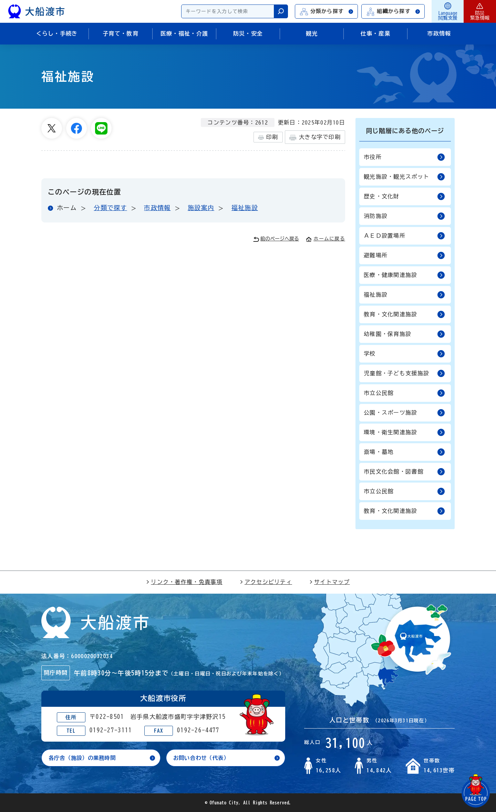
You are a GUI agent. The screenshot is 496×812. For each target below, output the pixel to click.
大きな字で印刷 (315, 137)
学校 (404, 353)
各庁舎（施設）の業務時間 (84, 758)
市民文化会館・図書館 (404, 471)
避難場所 (404, 255)
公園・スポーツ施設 (404, 412)
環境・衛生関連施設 (404, 432)
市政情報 (157, 208)
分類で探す (110, 208)
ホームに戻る (325, 238)
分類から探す (327, 12)
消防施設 (404, 216)
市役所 (404, 157)
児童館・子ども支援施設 (404, 373)
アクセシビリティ (266, 582)
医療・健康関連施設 (404, 275)
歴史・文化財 (404, 196)
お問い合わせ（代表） (203, 758)
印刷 (268, 137)
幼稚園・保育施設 (404, 334)
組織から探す (393, 12)
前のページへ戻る (276, 239)
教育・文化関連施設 (404, 314)
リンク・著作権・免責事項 (184, 582)
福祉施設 (244, 208)
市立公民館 (404, 393)
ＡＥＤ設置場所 (404, 235)
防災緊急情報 (479, 11)
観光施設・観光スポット (404, 176)
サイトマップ (329, 582)
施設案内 (201, 208)
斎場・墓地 (404, 452)
